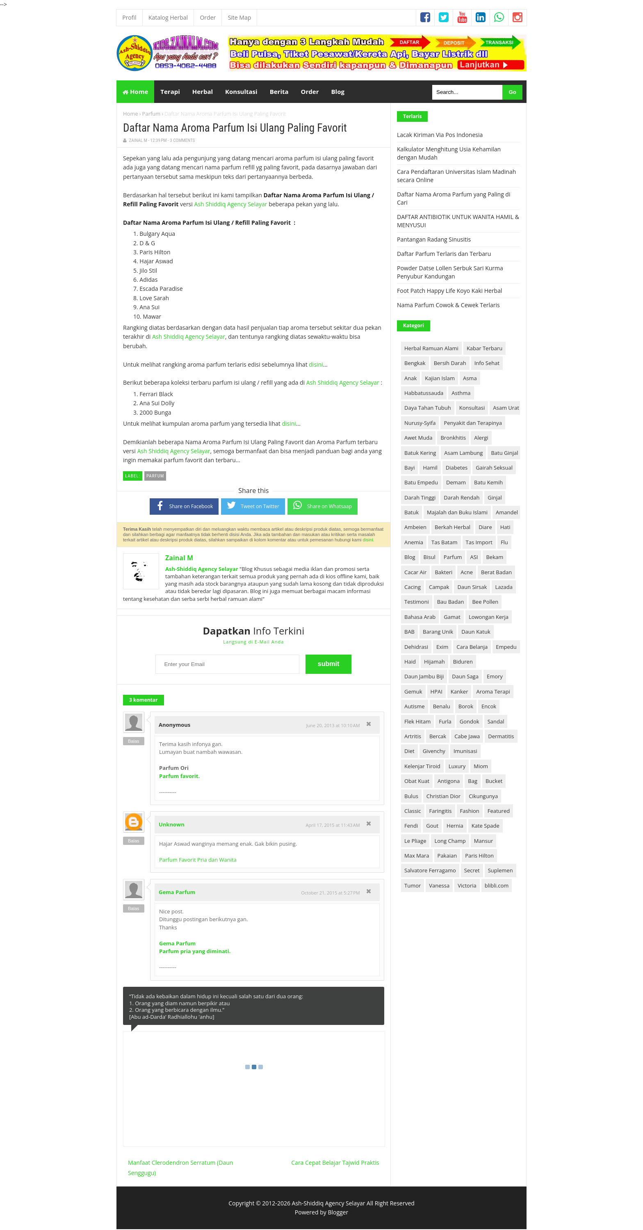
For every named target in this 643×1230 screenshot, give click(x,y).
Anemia (413, 543)
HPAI (436, 692)
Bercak (437, 737)
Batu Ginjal (504, 453)
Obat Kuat (416, 781)
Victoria (467, 886)
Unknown (172, 825)
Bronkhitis (453, 438)
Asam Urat (506, 408)
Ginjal (495, 498)
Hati (505, 528)
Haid (410, 662)
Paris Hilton (479, 856)
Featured (499, 811)
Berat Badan (496, 572)
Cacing (412, 587)
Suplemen (500, 871)
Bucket (494, 781)
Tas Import (479, 543)
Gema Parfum (177, 893)
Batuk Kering (420, 453)
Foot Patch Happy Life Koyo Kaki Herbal (449, 291)
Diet (409, 751)
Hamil (430, 468)
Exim (442, 647)
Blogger (338, 1213)
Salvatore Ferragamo (430, 871)
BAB (409, 632)
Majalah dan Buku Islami (457, 513)
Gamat (452, 617)
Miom (481, 767)
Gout (432, 826)
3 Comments (182, 141)
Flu (504, 543)
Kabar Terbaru (484, 349)
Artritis (412, 737)
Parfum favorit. (179, 776)
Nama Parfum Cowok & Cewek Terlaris (448, 306)
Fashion (469, 811)
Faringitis (440, 811)
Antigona (449, 781)
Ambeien (415, 528)
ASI (474, 557)
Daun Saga (465, 677)
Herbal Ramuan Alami (431, 349)
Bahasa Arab (420, 617)
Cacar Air (415, 572)
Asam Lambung (463, 453)
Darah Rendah (461, 498)
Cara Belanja (472, 647)
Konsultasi (472, 408)
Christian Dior (443, 796)
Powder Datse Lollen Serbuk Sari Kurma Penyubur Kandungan (450, 273)
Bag (472, 781)
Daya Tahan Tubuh (427, 408)
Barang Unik (438, 632)
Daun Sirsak (472, 587)
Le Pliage (415, 841)
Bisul (430, 557)
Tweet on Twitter (253, 506)
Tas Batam (444, 543)
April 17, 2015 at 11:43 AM (333, 826)
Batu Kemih (488, 483)
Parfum (151, 114)
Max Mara (416, 856)
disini (316, 365)
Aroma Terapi (493, 692)
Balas (133, 741)
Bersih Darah (450, 363)
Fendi (411, 826)
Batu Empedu (421, 483)
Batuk (411, 513)
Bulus (411, 796)
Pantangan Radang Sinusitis (434, 240)
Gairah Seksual (494, 468)
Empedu (506, 647)
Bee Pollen (485, 602)
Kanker (459, 692)
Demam (456, 483)
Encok (488, 707)
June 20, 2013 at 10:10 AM (333, 726)
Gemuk (413, 692)
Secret (472, 871)
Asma (470, 378)
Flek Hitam (417, 722)
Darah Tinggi (420, 498)
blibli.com (497, 886)
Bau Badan (450, 602)
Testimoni (416, 602)
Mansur (483, 841)
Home (135, 92)
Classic (412, 811)
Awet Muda (418, 438)
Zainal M (179, 558)
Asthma (460, 393)
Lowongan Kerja (488, 617)
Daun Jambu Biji (424, 677)
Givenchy (434, 751)
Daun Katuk (475, 632)
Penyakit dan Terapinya (473, 423)
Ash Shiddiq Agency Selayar (230, 205)
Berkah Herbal (452, 528)
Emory (495, 677)
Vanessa (439, 886)
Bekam (494, 557)
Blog (409, 557)
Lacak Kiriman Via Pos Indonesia (440, 135)
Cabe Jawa (467, 737)
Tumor (412, 886)
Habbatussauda (423, 393)
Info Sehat (486, 363)
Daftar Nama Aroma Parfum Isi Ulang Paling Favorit (235, 128)
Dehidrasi (416, 647)
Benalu (441, 707)
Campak (439, 587)
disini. (368, 540)
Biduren (463, 662)
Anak (410, 378)
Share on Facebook (184, 506)
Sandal (496, 722)
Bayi (409, 468)
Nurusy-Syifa (420, 423)
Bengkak (415, 363)
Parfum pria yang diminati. (194, 952)
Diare (485, 528)
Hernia (455, 826)
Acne (467, 572)
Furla (445, 722)
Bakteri (443, 572)
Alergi (481, 438)
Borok (465, 707)
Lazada (504, 587)
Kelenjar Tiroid (422, 767)
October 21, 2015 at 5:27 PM (330, 893)
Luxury (457, 767)
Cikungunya (483, 796)
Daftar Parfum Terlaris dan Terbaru (444, 254)
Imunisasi (465, 751)
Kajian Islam (440, 378)
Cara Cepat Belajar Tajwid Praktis (335, 1163)
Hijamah (434, 662)
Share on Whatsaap (322, 506)
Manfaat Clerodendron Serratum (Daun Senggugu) (180, 1168)
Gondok (469, 722)
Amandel (507, 513)
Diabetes (456, 468)
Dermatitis (501, 737)
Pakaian (447, 856)
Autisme (414, 707)
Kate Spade (485, 826)
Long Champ (449, 841)
